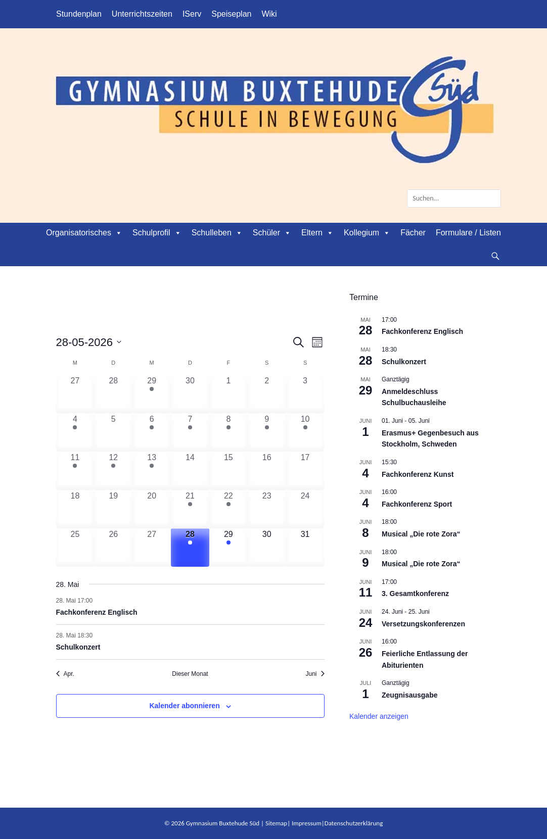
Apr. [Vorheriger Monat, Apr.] (65, 673)
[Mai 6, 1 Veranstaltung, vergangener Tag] (151, 432)
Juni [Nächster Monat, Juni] (314, 673)
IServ (192, 14)
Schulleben (217, 233)
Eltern (317, 233)
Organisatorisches (84, 233)
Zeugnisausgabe (409, 695)
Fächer (413, 232)
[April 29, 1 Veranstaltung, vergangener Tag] (151, 394)
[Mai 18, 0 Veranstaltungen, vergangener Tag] (75, 509)
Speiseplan (231, 14)
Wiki (269, 14)
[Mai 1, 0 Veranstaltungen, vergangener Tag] (228, 394)
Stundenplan (79, 14)
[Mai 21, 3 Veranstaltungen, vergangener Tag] (190, 509)
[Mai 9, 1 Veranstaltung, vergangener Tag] (267, 432)
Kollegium (367, 233)
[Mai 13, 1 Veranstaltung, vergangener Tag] (151, 471)
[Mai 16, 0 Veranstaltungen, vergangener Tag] (267, 471)
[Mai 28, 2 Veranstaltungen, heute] (190, 547)
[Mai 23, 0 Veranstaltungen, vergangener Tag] (267, 509)
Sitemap (276, 823)
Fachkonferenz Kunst (417, 474)
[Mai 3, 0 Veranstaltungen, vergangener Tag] (305, 394)
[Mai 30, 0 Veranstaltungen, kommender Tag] (267, 547)
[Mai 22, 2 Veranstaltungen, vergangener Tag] (228, 509)
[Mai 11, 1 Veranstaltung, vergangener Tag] (75, 471)
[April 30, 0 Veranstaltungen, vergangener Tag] (190, 394)
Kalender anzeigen (378, 716)
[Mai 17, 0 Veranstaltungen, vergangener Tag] (305, 471)
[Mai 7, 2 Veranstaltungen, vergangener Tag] (190, 432)
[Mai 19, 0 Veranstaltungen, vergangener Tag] (113, 509)
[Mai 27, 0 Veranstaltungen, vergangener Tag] (151, 547)
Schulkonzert (78, 647)
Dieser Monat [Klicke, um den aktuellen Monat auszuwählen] (190, 673)
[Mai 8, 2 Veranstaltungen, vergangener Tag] (228, 432)
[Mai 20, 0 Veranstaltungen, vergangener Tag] (151, 509)
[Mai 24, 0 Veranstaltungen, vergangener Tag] (305, 509)
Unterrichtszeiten (142, 14)
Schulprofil (156, 233)
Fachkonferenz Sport (417, 504)
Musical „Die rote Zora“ (421, 534)
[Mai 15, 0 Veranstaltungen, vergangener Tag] (228, 471)
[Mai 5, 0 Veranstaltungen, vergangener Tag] (113, 432)
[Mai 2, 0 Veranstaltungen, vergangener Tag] (267, 394)
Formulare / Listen (468, 232)
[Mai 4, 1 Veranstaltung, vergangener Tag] (75, 432)
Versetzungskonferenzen (423, 624)
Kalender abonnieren (184, 706)
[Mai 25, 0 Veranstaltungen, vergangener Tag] (75, 547)
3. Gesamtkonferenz (415, 593)
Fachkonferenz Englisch (97, 612)
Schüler (272, 233)
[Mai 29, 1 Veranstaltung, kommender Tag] (228, 547)
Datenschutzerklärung (354, 823)
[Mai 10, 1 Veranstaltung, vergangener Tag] (305, 432)
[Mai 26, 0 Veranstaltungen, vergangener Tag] (113, 547)
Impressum (307, 823)
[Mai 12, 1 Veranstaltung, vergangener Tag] (113, 471)
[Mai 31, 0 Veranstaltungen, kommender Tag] (305, 547)
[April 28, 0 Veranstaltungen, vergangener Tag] (113, 394)
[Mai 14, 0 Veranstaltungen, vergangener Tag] (190, 471)
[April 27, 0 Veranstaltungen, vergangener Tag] (75, 394)
